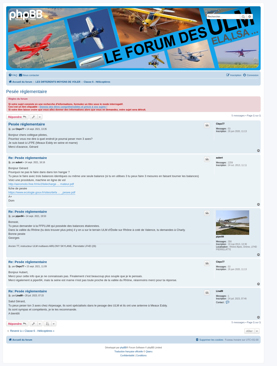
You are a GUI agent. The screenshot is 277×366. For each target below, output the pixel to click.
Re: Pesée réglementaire (27, 158)
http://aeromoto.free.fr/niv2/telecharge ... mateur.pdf (41, 184)
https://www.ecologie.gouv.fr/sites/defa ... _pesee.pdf (41, 192)
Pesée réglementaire (26, 91)
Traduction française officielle (128, 351)
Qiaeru (149, 351)
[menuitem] (12, 75)
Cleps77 (220, 124)
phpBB (123, 347)
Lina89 (219, 291)
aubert (219, 158)
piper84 (220, 236)
